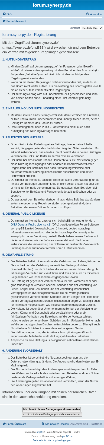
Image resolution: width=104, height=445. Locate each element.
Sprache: (75, 27)
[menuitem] (7, 14)
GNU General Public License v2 (30, 224)
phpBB (39, 432)
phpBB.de (67, 436)
